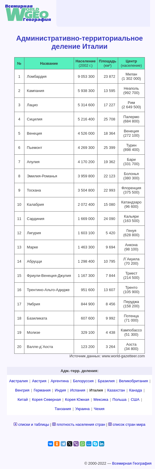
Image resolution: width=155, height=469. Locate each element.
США (135, 399)
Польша (120, 399)
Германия (42, 390)
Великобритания (133, 381)
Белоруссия (83, 381)
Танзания (63, 409)
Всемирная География (132, 463)
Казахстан (116, 390)
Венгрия (22, 390)
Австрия (39, 381)
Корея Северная (46, 399)
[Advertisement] (99, 13)
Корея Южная (77, 399)
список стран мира (129, 424)
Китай (23, 399)
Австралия (18, 381)
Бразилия (106, 381)
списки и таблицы (33, 424)
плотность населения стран (81, 424)
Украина (82, 409)
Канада (135, 390)
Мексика (100, 399)
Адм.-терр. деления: (79, 371)
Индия (60, 390)
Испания (77, 390)
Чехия (99, 409)
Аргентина (60, 381)
